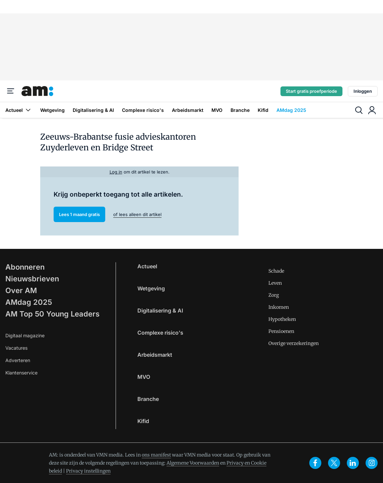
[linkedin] (353, 463)
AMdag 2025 (291, 110)
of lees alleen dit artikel (137, 214)
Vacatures (16, 348)
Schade (276, 271)
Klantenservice (21, 372)
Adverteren (17, 360)
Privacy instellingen (88, 471)
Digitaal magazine (25, 335)
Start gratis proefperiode (311, 91)
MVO (216, 110)
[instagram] (372, 463)
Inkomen (278, 307)
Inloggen (363, 91)
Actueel (18, 110)
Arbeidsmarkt (187, 110)
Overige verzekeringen (293, 343)
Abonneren (25, 267)
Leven (275, 283)
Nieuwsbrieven (32, 278)
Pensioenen (281, 331)
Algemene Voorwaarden (193, 463)
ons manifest (156, 455)
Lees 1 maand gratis (79, 214)
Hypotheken (282, 319)
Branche (240, 110)
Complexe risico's (143, 110)
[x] (334, 463)
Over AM (21, 290)
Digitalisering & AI (93, 110)
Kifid (263, 110)
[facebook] (315, 463)
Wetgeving (52, 110)
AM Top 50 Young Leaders (52, 313)
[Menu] (10, 91)
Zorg (273, 295)
